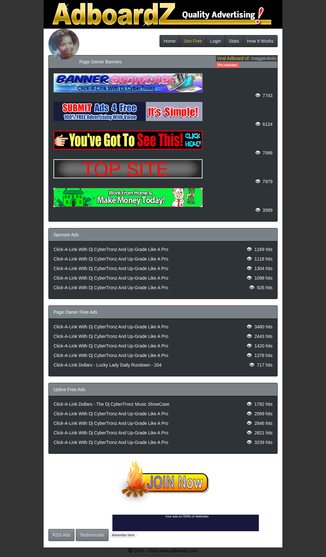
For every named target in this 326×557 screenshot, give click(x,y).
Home (169, 41)
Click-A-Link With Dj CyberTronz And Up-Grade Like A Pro (110, 249)
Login (215, 41)
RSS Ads (61, 535)
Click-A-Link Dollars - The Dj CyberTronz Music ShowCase (111, 404)
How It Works (260, 41)
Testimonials (92, 535)
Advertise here (123, 535)
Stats (234, 41)
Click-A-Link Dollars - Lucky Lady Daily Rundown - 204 (107, 365)
